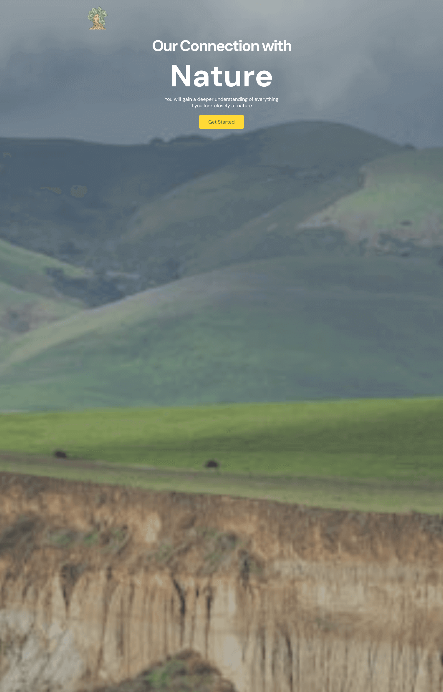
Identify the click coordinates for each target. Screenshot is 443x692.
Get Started (221, 122)
